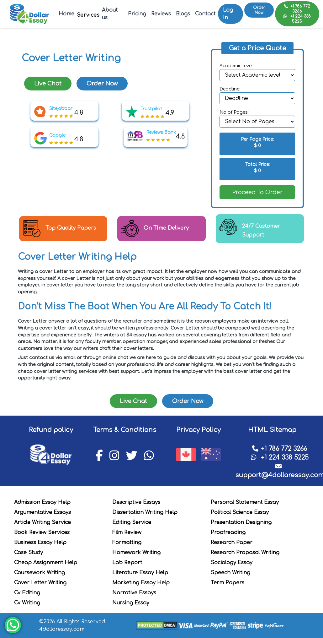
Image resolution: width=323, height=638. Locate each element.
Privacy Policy (198, 430)
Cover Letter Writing (40, 583)
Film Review (126, 532)
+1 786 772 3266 (297, 9)
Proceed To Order (257, 192)
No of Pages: (234, 112)
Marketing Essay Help (141, 583)
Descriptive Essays (136, 502)
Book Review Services (42, 532)
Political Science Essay (240, 512)
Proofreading (228, 532)
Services (88, 15)
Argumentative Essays (42, 512)
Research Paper (231, 542)
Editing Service (131, 522)
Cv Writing (27, 603)
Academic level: (237, 65)
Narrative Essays (134, 593)
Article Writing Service (42, 522)
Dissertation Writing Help (144, 512)
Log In (228, 13)
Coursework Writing (39, 572)
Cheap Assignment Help (45, 562)
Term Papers (227, 583)
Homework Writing (136, 552)
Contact (205, 14)
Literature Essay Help (140, 572)
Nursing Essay (130, 603)
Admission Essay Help (42, 502)
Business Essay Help (40, 542)
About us (110, 13)
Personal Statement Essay (245, 502)
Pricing (137, 14)
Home (66, 14)
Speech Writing (230, 572)
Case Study (28, 552)
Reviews (161, 14)
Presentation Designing (241, 522)
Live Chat (47, 83)
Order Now (259, 10)
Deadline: (230, 89)
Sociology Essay (231, 562)
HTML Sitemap (272, 430)
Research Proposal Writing (245, 552)
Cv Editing (27, 593)
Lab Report (127, 562)
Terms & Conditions (124, 430)
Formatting (126, 542)
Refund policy (51, 430)
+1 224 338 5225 (297, 19)
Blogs (183, 14)
